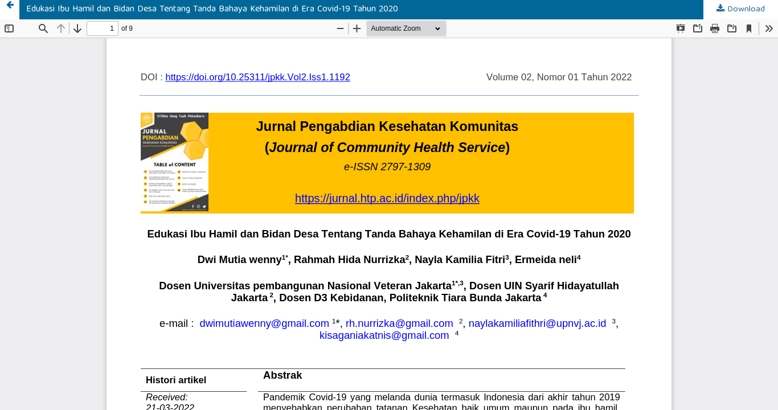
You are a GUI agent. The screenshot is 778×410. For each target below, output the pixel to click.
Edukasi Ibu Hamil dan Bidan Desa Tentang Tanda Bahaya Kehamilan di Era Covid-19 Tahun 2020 (212, 10)
